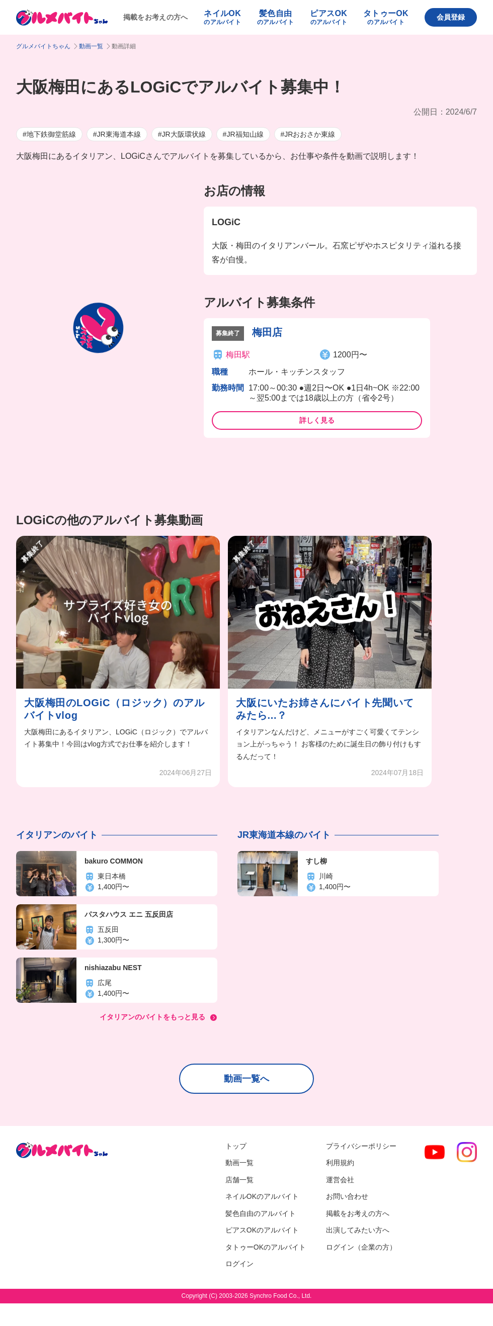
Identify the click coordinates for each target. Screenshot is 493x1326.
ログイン (239, 1264)
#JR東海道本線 (117, 134)
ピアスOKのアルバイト (262, 1230)
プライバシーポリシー (361, 1146)
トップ (236, 1146)
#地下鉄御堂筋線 (49, 134)
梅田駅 (238, 354)
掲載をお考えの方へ (155, 17)
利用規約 (340, 1163)
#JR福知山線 (243, 134)
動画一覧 (91, 46)
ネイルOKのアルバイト (262, 1196)
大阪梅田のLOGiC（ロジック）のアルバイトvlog (114, 709)
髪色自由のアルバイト (260, 1213)
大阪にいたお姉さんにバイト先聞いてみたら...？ (325, 709)
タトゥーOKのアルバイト (265, 1247)
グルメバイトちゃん (43, 46)
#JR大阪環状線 (182, 134)
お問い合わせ (347, 1196)
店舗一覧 (239, 1180)
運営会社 (340, 1180)
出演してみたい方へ (357, 1230)
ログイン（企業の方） (361, 1247)
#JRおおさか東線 (308, 134)
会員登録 (451, 17)
